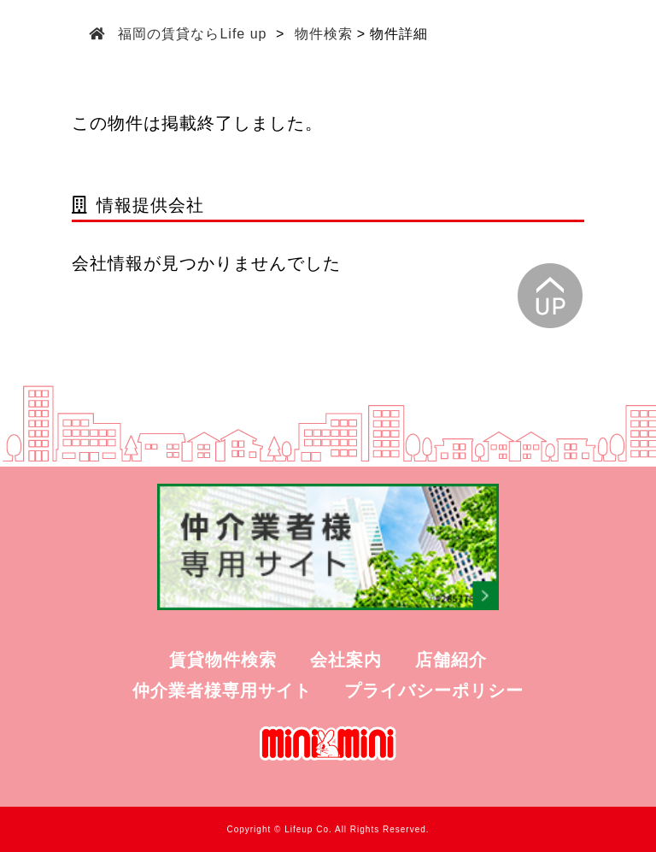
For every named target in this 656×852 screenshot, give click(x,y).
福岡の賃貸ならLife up (193, 33)
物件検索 (324, 33)
